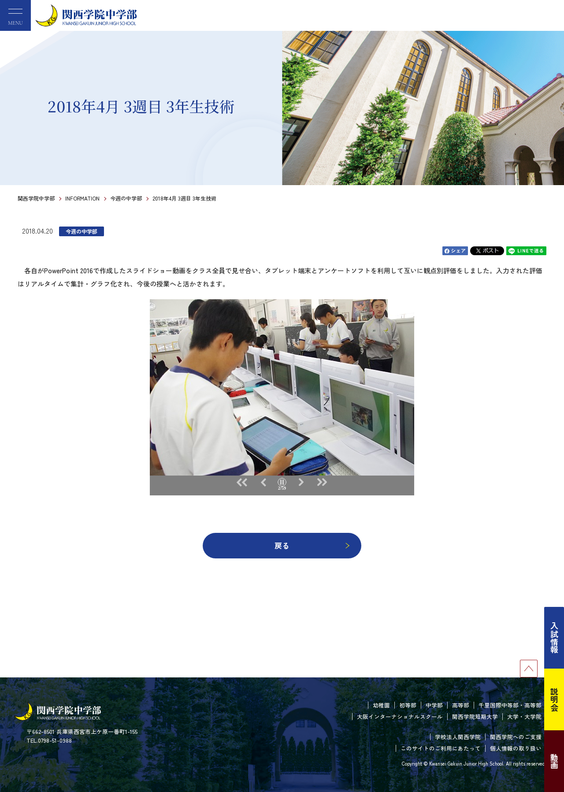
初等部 (407, 705)
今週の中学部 (126, 198)
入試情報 (554, 638)
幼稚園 (381, 705)
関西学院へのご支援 (516, 737)
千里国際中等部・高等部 (510, 705)
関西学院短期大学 (475, 716)
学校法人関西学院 (458, 737)
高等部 (460, 705)
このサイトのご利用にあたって (441, 748)
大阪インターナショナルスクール (400, 716)
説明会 (554, 699)
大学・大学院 (524, 716)
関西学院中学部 (36, 198)
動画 (554, 761)
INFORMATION (82, 198)
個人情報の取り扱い (516, 748)
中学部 (434, 705)
